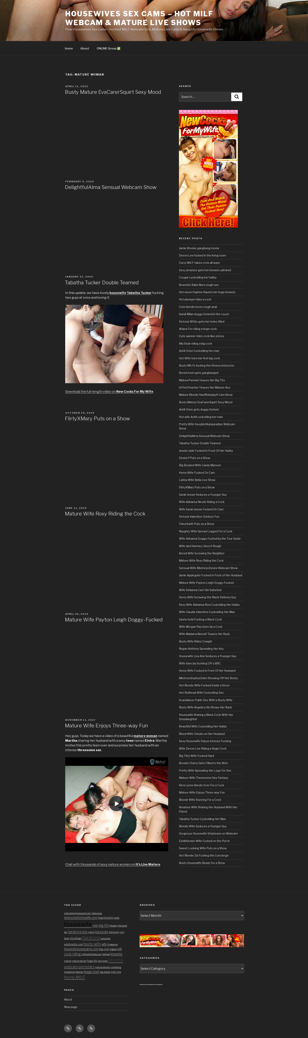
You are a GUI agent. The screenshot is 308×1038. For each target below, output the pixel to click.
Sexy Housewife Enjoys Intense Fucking (205, 741)
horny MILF (74, 977)
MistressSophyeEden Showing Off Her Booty (208, 678)
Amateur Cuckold (143, 984)
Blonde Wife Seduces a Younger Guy (202, 826)
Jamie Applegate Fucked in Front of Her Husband (210, 575)
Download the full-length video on (109, 391)
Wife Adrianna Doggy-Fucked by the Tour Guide (210, 538)
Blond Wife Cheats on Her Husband (202, 733)
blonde (115, 960)
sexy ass (116, 971)
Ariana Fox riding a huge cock (198, 328)
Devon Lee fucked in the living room (202, 255)
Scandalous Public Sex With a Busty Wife (205, 700)
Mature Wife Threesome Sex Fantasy (203, 777)
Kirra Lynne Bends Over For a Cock (201, 785)
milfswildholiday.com (91, 954)
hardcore (91, 937)
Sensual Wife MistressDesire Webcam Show (208, 568)
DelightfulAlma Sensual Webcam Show (111, 187)
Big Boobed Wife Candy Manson (200, 465)
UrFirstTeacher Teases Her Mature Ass (204, 387)
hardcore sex (78, 932)
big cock (104, 949)
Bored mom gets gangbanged (198, 372)
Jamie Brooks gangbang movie (199, 248)
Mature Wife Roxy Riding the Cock (105, 514)
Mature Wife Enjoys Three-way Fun (106, 725)
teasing (79, 972)
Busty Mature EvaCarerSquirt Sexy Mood (113, 92)
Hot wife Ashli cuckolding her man (201, 417)
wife (104, 944)
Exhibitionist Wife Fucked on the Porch (204, 841)
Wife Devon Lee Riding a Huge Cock (202, 748)
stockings (76, 938)
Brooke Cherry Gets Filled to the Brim (203, 763)
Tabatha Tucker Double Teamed (102, 282)
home (69, 48)
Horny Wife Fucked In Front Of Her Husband (207, 670)
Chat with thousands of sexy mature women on (112, 864)
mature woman (102, 967)
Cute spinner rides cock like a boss (201, 336)
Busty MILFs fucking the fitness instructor (206, 365)
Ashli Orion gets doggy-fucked (199, 409)
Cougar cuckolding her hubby (197, 277)
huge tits (92, 960)
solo (95, 925)
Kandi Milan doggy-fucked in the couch (204, 314)
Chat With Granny (159, 984)
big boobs (101, 932)
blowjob (113, 925)
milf (119, 949)
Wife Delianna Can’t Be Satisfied (200, 590)
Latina (91, 932)
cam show (103, 961)
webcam (71, 966)
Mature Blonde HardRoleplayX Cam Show (206, 394)
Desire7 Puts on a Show (194, 458)
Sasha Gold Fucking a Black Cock (200, 619)
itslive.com (114, 932)
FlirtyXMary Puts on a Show (97, 418)
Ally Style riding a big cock (195, 343)
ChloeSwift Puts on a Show (196, 523)
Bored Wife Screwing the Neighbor (202, 553)
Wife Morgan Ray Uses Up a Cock (200, 626)
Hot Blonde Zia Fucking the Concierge (204, 855)
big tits (104, 925)
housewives (69, 972)
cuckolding (116, 967)
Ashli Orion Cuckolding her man (199, 350)
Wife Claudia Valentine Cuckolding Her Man (207, 612)
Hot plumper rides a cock (195, 299)
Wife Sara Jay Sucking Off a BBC (200, 663)
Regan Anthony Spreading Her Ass (201, 648)
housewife (78, 924)
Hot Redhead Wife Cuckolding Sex (201, 692)
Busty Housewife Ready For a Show (202, 863)
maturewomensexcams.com (77, 913)
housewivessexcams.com (81, 949)
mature (67, 961)
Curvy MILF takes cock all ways (199, 262)
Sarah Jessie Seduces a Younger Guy (203, 494)
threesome (113, 944)
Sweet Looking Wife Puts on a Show (203, 848)
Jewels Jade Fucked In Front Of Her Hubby (206, 450)
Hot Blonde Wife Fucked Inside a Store (204, 685)
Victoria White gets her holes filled (201, 321)
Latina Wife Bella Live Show (197, 480)
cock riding (72, 954)
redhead (106, 954)
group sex (105, 938)
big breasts (105, 972)
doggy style (91, 971)
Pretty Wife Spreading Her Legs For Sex (205, 770)
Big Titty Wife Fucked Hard (196, 755)
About (84, 48)
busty (116, 918)
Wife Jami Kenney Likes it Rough (200, 546)
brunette (116, 954)
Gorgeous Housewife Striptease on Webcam (208, 833)
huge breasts (105, 917)
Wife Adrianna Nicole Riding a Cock (202, 501)
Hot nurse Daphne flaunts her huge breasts (207, 292)
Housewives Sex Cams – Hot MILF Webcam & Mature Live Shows (139, 18)
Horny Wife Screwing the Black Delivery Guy (207, 597)
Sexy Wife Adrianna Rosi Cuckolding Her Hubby (209, 604)
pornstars (86, 966)
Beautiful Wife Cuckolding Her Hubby (203, 726)
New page (70, 1007)
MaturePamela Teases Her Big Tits (202, 380)
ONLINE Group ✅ (108, 48)
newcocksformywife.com (80, 917)
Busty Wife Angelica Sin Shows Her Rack (205, 707)
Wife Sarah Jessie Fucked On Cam (201, 509)
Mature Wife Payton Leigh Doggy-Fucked (114, 620)
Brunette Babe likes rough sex (199, 284)
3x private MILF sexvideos (151, 984)
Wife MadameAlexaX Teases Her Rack (204, 634)
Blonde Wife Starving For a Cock (200, 799)
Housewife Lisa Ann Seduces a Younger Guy (207, 656)
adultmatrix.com (73, 944)
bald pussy (97, 913)
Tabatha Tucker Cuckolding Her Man (202, 819)
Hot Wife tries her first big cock (199, 358)
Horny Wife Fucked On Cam (197, 472)
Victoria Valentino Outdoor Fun (199, 516)
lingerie (113, 949)
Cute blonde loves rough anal (198, 306)
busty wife (92, 944)
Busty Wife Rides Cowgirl (195, 641)
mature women (79, 961)
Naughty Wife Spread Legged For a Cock (205, 531)
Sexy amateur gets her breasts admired (205, 270)
